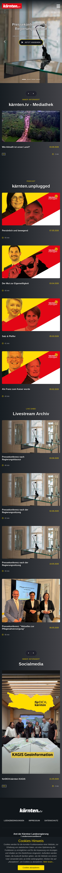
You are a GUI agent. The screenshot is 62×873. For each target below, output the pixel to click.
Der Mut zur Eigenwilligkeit (15, 283)
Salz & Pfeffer (9, 336)
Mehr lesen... (48, 862)
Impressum (34, 820)
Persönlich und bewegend (15, 230)
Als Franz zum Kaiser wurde (16, 389)
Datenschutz (51, 820)
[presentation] (29, 93)
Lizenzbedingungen (14, 820)
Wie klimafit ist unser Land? (16, 147)
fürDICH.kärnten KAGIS (13, 779)
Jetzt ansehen (31, 42)
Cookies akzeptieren (31, 868)
